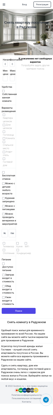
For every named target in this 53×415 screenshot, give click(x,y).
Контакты (26, 402)
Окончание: (16, 59)
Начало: (7, 59)
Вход (24, 4)
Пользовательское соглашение (26, 398)
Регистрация (42, 4)
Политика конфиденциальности (27, 395)
